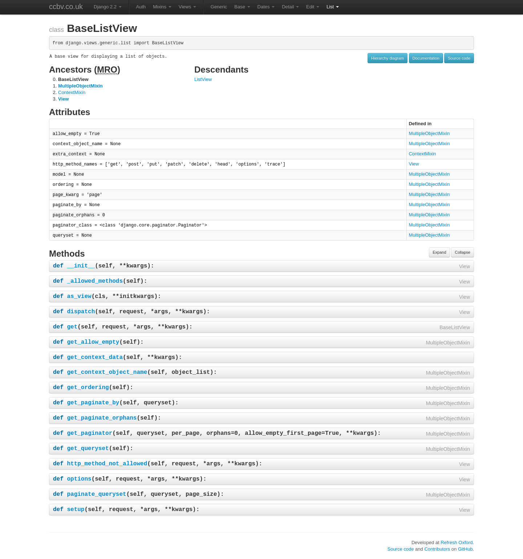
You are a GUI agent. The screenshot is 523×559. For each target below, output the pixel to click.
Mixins (162, 6)
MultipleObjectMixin (80, 86)
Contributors (437, 549)
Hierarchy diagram (387, 58)
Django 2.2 (108, 6)
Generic (219, 6)
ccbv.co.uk (66, 7)
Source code (459, 58)
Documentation (426, 58)
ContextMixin (71, 92)
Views (187, 6)
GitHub (465, 549)
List (333, 6)
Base (242, 6)
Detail (290, 6)
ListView (203, 79)
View (63, 99)
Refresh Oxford (457, 542)
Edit (312, 6)
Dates (266, 6)
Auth (141, 6)
